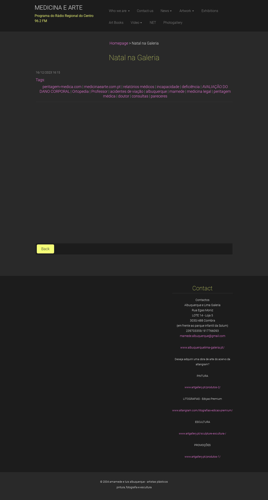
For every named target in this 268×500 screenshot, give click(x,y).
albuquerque (156, 91)
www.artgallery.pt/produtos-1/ (203, 456)
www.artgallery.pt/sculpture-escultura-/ (202, 433)
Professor (99, 91)
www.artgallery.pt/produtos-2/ (203, 387)
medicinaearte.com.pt (102, 87)
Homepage (119, 43)
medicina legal (199, 91)
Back (45, 249)
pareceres (159, 96)
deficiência (191, 87)
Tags (40, 80)
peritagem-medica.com (62, 87)
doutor (123, 96)
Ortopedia (80, 91)
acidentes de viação (126, 91)
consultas (140, 96)
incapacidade (168, 87)
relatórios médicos (138, 87)
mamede (176, 91)
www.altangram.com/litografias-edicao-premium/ (202, 410)
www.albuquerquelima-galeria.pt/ (202, 347)
